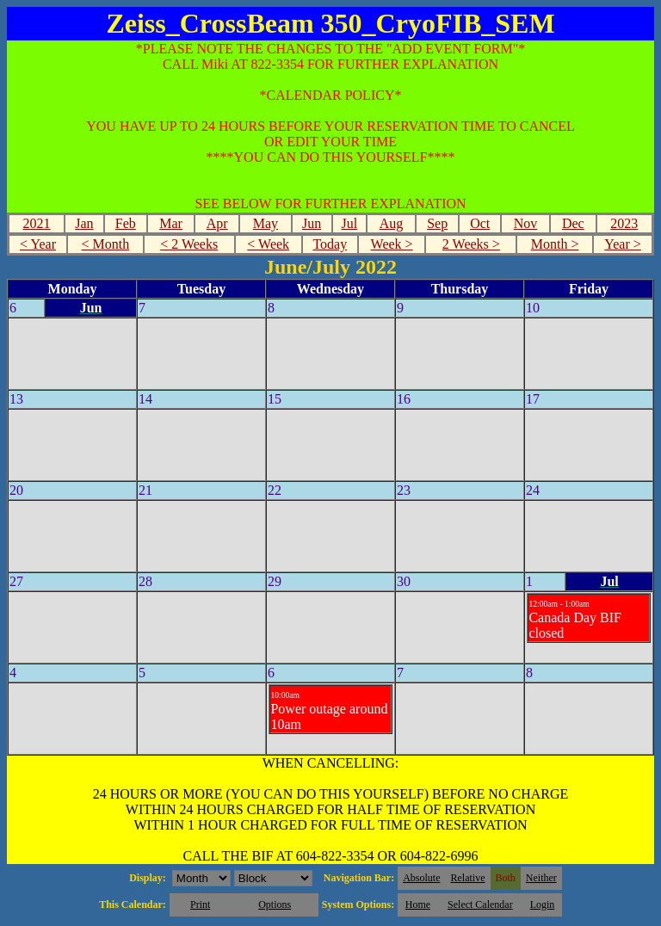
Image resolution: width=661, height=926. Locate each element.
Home (417, 904)
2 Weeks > (471, 244)
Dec (573, 223)
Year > (622, 244)
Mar (170, 223)
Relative (468, 878)
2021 (37, 223)
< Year (38, 244)
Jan (84, 223)
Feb (125, 223)
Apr (217, 223)
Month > (555, 244)
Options (274, 904)
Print (200, 904)
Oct (480, 223)
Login (542, 904)
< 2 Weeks (189, 244)
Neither (541, 878)
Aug (392, 223)
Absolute (421, 878)
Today (329, 244)
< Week (268, 244)
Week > (392, 244)
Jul (349, 223)
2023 (624, 223)
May (265, 223)
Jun (311, 223)
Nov (526, 223)
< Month (106, 244)
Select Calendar (480, 904)
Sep (437, 223)
